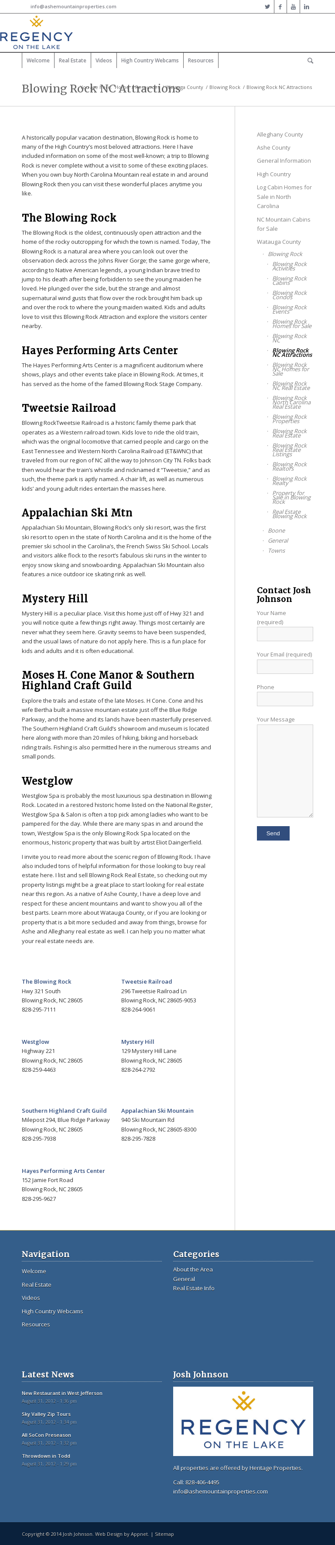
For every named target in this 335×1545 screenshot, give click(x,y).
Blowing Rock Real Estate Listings (289, 449)
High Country (274, 174)
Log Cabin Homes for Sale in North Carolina (284, 196)
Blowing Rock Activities (289, 266)
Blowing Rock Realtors (289, 466)
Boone (276, 530)
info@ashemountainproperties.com (73, 6)
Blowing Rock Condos (289, 295)
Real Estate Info (194, 1288)
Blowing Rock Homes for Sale (291, 324)
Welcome (34, 1271)
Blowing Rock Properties (289, 419)
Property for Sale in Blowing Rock (291, 497)
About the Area (193, 1269)
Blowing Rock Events (289, 309)
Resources (147, 87)
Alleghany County (280, 134)
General (278, 540)
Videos (31, 1298)
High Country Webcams (52, 1311)
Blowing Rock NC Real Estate (291, 385)
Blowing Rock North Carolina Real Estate (291, 402)
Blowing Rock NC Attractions (292, 352)
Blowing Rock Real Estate (289, 433)
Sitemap (164, 1534)
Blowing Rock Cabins (289, 280)
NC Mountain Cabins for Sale (284, 223)
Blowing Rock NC (289, 338)
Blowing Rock (224, 87)
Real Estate (36, 1285)
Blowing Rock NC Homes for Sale (290, 369)
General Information (284, 160)
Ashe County (274, 147)
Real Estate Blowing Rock (289, 514)
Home (122, 87)
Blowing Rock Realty (289, 481)
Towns (276, 550)
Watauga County (184, 87)
